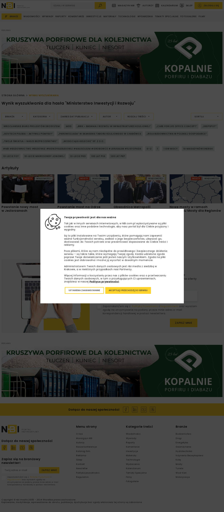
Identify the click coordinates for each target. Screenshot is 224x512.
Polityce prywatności (104, 281)
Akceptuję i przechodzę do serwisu (128, 290)
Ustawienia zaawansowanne (84, 290)
